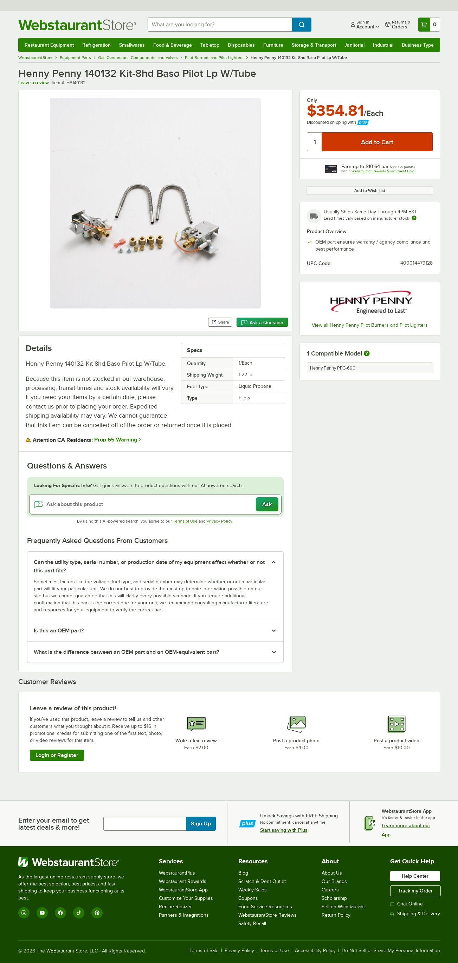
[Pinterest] (97, 912)
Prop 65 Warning (115, 440)
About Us (332, 873)
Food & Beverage (172, 45)
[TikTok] (78, 912)
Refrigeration (96, 45)
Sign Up (201, 824)
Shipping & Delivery (415, 913)
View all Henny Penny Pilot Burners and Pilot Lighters (370, 325)
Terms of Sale (204, 950)
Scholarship (334, 898)
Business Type (418, 45)
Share (220, 322)
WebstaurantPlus (177, 873)
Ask (267, 504)
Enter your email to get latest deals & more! (53, 824)
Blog (243, 873)
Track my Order (415, 891)
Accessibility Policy (315, 950)
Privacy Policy (219, 521)
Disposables (241, 45)
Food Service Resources (265, 906)
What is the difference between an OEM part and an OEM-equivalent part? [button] (126, 652)
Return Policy (336, 915)
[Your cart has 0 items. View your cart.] (429, 25)
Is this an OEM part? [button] (59, 630)
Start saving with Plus (284, 830)
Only (312, 100)
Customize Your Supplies (186, 898)
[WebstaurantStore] (76, 862)
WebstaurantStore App (183, 889)
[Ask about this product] (155, 504)
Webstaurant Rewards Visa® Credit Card (382, 171)
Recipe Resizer (175, 906)
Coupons (248, 898)
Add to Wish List (369, 190)
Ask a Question (262, 322)
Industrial (383, 45)
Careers (330, 889)
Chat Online (406, 903)
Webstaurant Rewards (182, 881)
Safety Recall (252, 923)
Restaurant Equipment (49, 45)
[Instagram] (24, 912)
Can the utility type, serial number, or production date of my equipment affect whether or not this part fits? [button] (149, 566)
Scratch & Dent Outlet (262, 881)
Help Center (415, 876)
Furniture (273, 45)
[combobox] (220, 25)
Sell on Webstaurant (343, 906)
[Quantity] (315, 141)
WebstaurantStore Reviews (267, 915)
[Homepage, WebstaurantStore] (77, 24)
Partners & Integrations (184, 915)
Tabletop (209, 45)
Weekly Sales (252, 889)
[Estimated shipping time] (414, 218)
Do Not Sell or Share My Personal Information (391, 950)
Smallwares (132, 45)
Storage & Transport (314, 45)
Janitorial (354, 45)
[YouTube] (42, 912)
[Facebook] (60, 912)
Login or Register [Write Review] (57, 755)
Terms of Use (185, 521)
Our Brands (334, 881)
